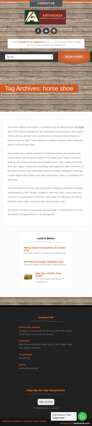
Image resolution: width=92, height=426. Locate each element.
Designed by (75, 423)
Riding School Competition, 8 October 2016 (45, 249)
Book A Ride (74, 56)
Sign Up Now (46, 402)
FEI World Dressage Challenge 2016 (43, 262)
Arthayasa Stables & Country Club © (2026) (24, 421)
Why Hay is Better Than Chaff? (48, 274)
